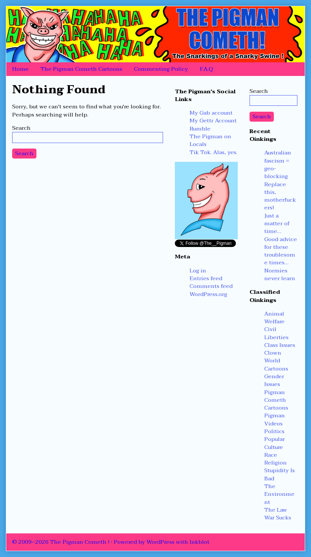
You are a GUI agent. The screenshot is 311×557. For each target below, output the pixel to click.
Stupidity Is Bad (279, 474)
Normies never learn (279, 274)
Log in (198, 270)
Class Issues (279, 345)
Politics (274, 431)
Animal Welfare (274, 317)
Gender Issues (274, 380)
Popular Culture (274, 443)
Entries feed (206, 278)
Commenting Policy (161, 69)
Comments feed (211, 286)
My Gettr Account (213, 120)
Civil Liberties (276, 333)
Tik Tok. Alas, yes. (213, 152)
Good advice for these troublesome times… (280, 251)
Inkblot (199, 542)
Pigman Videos (274, 419)
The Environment (279, 494)
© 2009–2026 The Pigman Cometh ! (60, 542)
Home (20, 69)
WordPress (160, 542)
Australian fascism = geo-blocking (277, 164)
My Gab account (211, 113)
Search (21, 128)
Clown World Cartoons (276, 360)
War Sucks (277, 517)
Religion (275, 462)
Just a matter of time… (277, 223)
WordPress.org (208, 294)
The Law (275, 510)
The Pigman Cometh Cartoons (81, 69)
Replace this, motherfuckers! (280, 196)
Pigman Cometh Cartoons (276, 400)
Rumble (200, 128)
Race (270, 455)
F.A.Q (206, 69)
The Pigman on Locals (210, 140)
